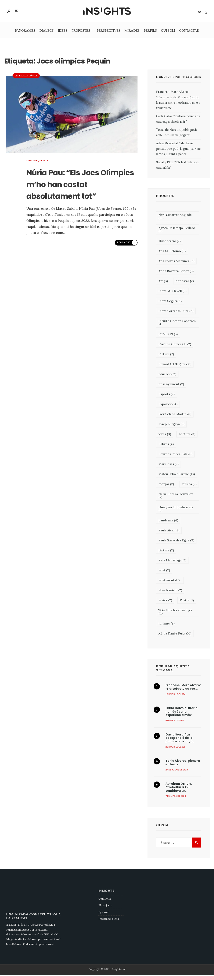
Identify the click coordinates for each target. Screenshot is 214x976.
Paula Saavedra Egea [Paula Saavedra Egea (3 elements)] (176, 541)
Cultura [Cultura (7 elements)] (166, 354)
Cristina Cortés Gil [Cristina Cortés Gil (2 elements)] (174, 345)
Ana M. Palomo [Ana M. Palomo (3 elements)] (172, 251)
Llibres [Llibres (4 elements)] (166, 444)
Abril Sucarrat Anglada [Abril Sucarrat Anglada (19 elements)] (175, 216)
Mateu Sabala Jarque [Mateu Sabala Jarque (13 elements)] (176, 474)
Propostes (80, 31)
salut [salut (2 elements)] (164, 571)
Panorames (25, 31)
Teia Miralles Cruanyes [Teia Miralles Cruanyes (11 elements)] (175, 612)
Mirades (132, 31)
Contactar (189, 31)
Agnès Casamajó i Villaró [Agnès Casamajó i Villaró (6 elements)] (176, 229)
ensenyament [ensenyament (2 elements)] (171, 384)
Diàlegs (46, 31)
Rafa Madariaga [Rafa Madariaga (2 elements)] (172, 561)
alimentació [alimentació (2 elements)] (169, 241)
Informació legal (109, 919)
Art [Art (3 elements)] (163, 281)
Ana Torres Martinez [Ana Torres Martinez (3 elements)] (176, 261)
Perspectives (108, 31)
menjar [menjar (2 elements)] (166, 484)
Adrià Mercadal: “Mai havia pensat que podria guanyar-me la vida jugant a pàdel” (178, 149)
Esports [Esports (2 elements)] (166, 394)
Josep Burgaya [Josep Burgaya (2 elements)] (171, 424)
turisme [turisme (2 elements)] (166, 624)
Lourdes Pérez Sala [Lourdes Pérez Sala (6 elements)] (175, 454)
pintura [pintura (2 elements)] (166, 551)
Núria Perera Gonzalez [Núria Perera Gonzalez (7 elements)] (175, 496)
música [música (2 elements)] (189, 484)
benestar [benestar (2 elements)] (185, 281)
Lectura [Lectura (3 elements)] (187, 434)
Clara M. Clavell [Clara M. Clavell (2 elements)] (172, 291)
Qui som (168, 31)
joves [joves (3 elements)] (164, 434)
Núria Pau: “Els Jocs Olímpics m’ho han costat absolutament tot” (83, 189)
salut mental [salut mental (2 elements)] (169, 581)
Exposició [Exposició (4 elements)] (167, 404)
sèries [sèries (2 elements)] (165, 601)
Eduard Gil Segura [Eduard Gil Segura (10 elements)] (174, 364)
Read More (127, 254)
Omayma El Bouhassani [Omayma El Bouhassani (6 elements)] (175, 509)
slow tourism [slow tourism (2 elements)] (170, 591)
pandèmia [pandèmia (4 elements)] (168, 521)
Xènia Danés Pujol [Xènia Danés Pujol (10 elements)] (174, 634)
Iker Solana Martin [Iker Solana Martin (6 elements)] (174, 414)
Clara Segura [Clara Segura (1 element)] (170, 301)
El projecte (105, 906)
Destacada (21, 76)
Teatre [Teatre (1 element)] (187, 601)
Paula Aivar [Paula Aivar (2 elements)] (168, 531)
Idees (62, 31)
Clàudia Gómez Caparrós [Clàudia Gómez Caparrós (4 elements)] (177, 323)
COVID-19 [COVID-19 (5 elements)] (168, 335)
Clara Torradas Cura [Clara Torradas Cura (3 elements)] (175, 311)
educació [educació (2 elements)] (167, 374)
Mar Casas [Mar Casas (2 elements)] (168, 464)
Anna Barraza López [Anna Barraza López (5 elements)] (176, 271)
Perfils (150, 31)
